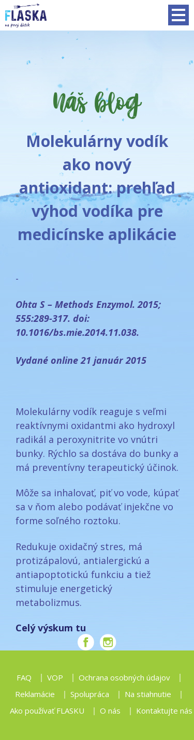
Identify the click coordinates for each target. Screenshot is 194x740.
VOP (55, 677)
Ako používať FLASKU (47, 710)
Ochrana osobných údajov (124, 677)
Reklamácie (35, 694)
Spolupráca (89, 694)
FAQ (24, 677)
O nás (110, 710)
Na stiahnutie (148, 694)
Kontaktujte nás (164, 710)
